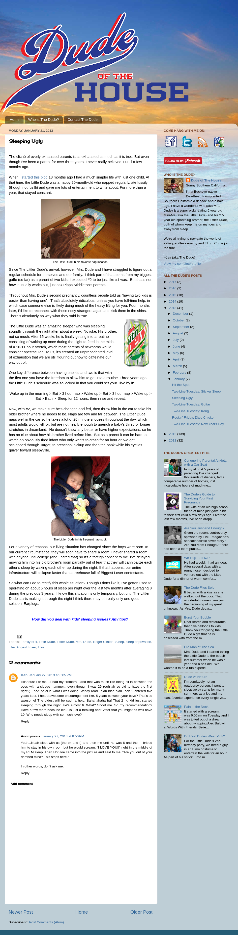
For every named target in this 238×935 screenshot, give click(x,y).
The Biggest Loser (22, 647)
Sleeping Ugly (182, 398)
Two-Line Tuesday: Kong (190, 411)
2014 (173, 301)
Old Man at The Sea (199, 647)
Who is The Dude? (43, 119)
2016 (173, 288)
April (176, 359)
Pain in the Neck (196, 707)
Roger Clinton (103, 642)
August (178, 333)
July (176, 340)
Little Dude (47, 642)
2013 (173, 308)
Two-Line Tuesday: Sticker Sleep (196, 391)
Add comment (22, 784)
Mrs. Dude (83, 642)
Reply (25, 721)
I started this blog (34, 177)
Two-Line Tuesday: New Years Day (198, 424)
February (180, 372)
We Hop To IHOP (196, 558)
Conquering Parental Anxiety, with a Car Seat (205, 462)
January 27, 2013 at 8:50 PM (63, 736)
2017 (173, 282)
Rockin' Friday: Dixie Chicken (193, 417)
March (178, 366)
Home (15, 119)
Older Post (141, 912)
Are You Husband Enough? (204, 528)
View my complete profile (182, 264)
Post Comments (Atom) (46, 922)
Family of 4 (29, 642)
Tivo (41, 647)
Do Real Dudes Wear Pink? (204, 736)
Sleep (119, 642)
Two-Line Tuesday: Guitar (191, 404)
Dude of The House (206, 180)
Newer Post (21, 912)
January (179, 379)
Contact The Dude (82, 119)
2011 (173, 440)
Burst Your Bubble (197, 617)
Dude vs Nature (195, 677)
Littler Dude (65, 642)
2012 (173, 434)
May (176, 353)
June (177, 346)
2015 (173, 295)
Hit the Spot (181, 385)
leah (24, 675)
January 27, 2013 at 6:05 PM (50, 675)
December (181, 313)
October (179, 320)
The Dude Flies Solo (199, 587)
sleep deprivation (138, 642)
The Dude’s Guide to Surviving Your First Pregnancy (199, 498)
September (181, 327)
